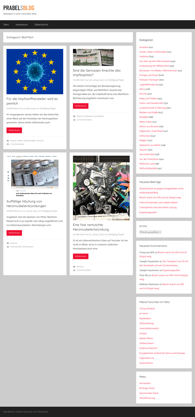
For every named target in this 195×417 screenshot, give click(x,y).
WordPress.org (147, 398)
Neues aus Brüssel (148, 126)
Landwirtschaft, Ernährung (152, 108)
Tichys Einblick (147, 308)
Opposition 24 (146, 358)
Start (6, 24)
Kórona (40, 140)
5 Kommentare (84, 270)
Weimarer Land (147, 163)
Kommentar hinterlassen (21, 246)
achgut (143, 333)
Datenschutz (41, 24)
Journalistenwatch (149, 328)
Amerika (143, 47)
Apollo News (146, 338)
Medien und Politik (148, 112)
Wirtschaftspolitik (148, 168)
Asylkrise (143, 56)
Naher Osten (145, 122)
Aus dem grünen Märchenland (154, 61)
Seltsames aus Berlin (94, 116)
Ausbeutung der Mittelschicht (154, 66)
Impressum (22, 24)
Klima (142, 89)
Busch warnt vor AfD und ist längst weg (160, 197)
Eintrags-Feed (146, 388)
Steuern (143, 149)
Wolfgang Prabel (48, 108)
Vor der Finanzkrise (148, 159)
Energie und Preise (148, 75)
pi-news (143, 313)
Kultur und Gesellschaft (151, 103)
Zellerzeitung (146, 323)
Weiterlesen (14, 130)
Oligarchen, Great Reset (151, 131)
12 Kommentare (84, 120)
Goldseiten (145, 318)
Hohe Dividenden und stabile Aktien (158, 202)
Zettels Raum (146, 343)
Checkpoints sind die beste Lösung (158, 207)
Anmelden (145, 383)
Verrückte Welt (146, 154)
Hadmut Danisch (148, 348)
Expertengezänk (148, 212)
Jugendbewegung (148, 84)
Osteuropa (144, 136)
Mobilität (143, 117)
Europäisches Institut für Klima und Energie (162, 353)
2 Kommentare (17, 144)
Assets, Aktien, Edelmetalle (23, 140)
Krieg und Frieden (148, 98)
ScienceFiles (146, 363)
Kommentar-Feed (148, 393)
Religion (143, 140)
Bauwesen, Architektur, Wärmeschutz (158, 70)
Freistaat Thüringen (149, 80)
